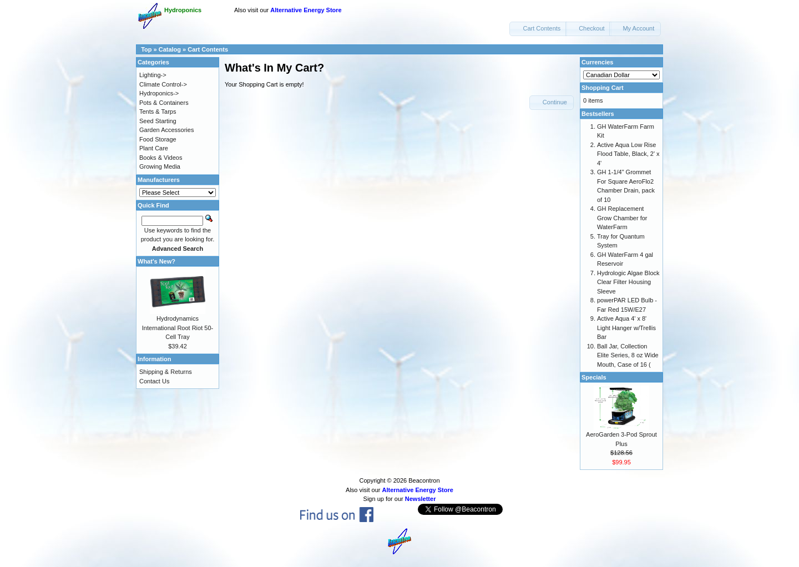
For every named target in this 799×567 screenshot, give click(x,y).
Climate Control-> (163, 84)
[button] (538, 29)
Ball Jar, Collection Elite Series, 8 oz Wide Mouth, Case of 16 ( (628, 355)
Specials (593, 377)
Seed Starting (157, 121)
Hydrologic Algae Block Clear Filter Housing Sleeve (628, 282)
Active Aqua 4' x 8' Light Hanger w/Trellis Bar (626, 327)
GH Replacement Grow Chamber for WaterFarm (622, 217)
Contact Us (154, 381)
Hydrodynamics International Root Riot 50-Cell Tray (177, 327)
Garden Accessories (166, 129)
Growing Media (159, 166)
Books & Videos (160, 157)
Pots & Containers (164, 102)
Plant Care (153, 148)
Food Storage (157, 139)
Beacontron (423, 480)
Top (146, 49)
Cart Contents (208, 49)
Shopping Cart (602, 87)
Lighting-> (152, 75)
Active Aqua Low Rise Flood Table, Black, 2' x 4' (628, 153)
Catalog (170, 49)
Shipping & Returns (165, 371)
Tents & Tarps (157, 111)
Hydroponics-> (159, 93)
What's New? (156, 261)
